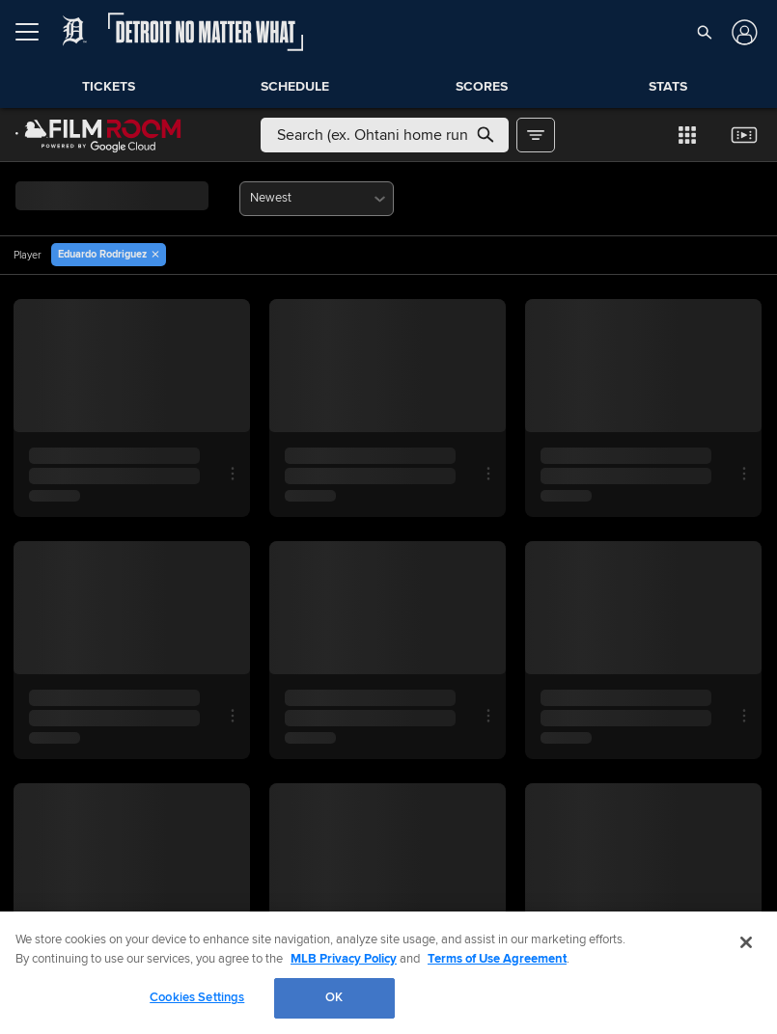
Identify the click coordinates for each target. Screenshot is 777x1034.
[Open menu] (34, 32)
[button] (704, 32)
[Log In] (743, 32)
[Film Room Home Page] (98, 135)
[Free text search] (385, 135)
